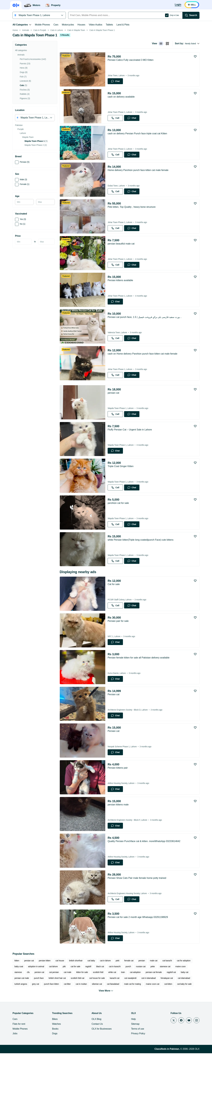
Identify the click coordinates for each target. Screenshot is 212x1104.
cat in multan (63, 1034)
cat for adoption (183, 1011)
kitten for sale (69, 1023)
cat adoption (122, 1023)
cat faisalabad (95, 1034)
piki (63, 1017)
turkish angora (181, 1029)
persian (141, 1011)
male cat (153, 1011)
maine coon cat (134, 1034)
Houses (81, 24)
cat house (59, 1011)
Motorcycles (67, 24)
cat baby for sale (166, 1034)
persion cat (26, 1023)
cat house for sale (77, 1029)
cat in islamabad (128, 1029)
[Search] (191, 15)
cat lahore (52, 1017)
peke (152, 1017)
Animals (24, 72)
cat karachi (166, 1011)
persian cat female (140, 1023)
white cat (99, 1023)
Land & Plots (122, 24)
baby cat (171, 1023)
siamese (193, 1017)
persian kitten (44, 1011)
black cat (99, 1017)
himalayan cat (146, 1029)
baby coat (18, 1017)
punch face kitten (33, 1034)
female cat (128, 1011)
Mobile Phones (41, 24)
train (110, 1023)
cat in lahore (104, 1011)
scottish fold (85, 1023)
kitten (16, 1011)
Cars (55, 24)
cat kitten (150, 1034)
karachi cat (94, 1029)
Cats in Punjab (39, 72)
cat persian (40, 1023)
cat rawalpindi (110, 1029)
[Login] (179, 4)
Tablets (108, 24)
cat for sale (75, 1017)
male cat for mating (114, 1034)
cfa (15, 1023)
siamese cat (164, 1017)
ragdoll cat (158, 1023)
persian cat (28, 1011)
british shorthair (75, 1011)
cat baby (90, 1011)
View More (106, 1041)
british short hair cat (36, 1029)
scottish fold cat (57, 1029)
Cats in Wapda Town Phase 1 (101, 72)
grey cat (17, 1034)
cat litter (49, 1034)
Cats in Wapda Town (75, 72)
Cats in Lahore (56, 72)
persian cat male (187, 1023)
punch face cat (184, 1034)
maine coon (180, 1017)
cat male (54, 1023)
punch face (18, 1029)
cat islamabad (164, 1029)
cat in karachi (114, 1017)
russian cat (140, 1017)
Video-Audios (95, 24)
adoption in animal (35, 1017)
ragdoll (87, 1017)
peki (117, 1011)
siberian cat (79, 1034)
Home (14, 72)
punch (127, 1017)
